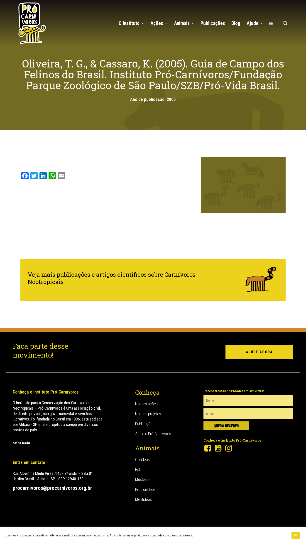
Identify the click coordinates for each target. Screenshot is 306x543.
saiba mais (21, 443)
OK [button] (296, 535)
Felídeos (141, 469)
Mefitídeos (143, 499)
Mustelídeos (144, 479)
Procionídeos (145, 489)
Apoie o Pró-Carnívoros (153, 433)
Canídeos (142, 459)
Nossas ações (146, 403)
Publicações (144, 423)
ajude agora (259, 352)
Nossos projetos (148, 413)
